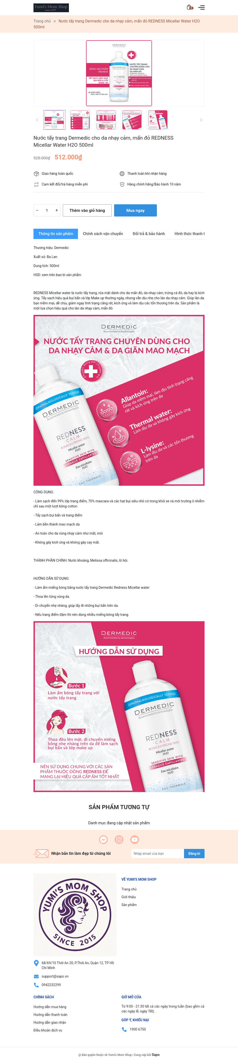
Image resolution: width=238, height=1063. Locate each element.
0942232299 (51, 985)
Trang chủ (129, 889)
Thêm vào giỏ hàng (87, 210)
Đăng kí (194, 854)
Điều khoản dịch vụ (47, 1030)
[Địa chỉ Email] (168, 853)
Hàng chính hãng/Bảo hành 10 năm (154, 184)
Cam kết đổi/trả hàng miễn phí (65, 184)
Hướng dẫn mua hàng (49, 1007)
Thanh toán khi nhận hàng (147, 173)
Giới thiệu (128, 897)
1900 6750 (138, 1029)
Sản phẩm (129, 905)
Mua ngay (135, 210)
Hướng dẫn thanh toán (50, 1015)
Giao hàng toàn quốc (57, 173)
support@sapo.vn (55, 976)
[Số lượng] (46, 210)
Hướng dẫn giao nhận (49, 1022)
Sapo (156, 1055)
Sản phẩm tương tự (119, 807)
